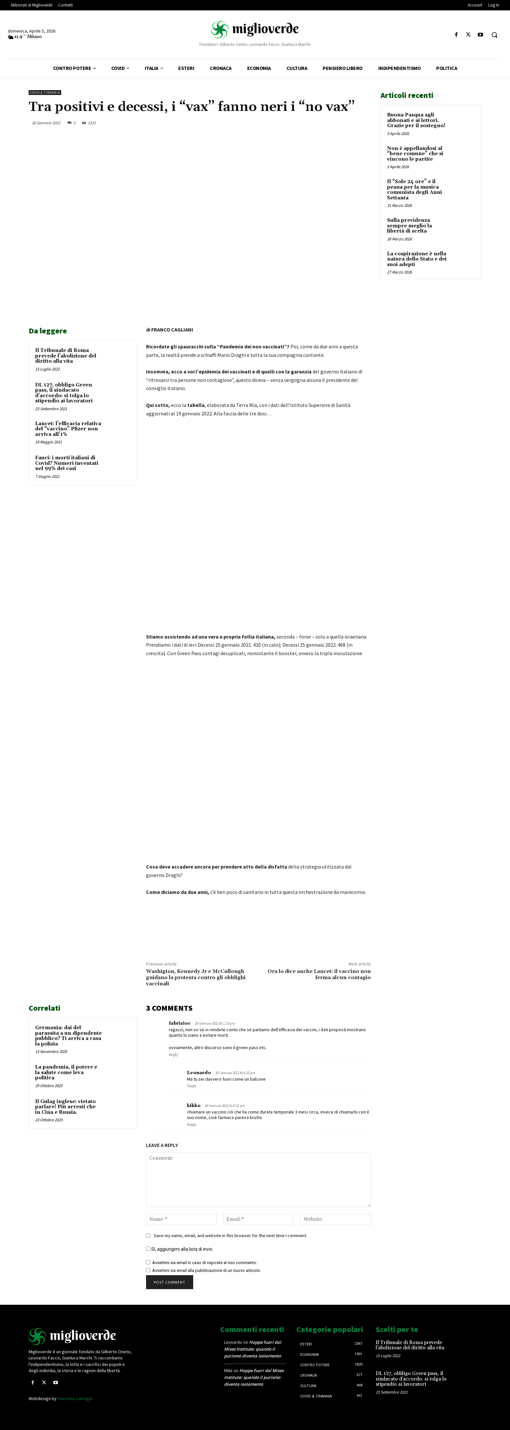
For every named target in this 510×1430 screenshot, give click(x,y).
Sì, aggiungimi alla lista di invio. (179, 1249)
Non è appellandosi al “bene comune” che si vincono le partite (415, 153)
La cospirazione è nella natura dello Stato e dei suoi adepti (417, 259)
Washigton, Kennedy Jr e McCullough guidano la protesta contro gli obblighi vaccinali (196, 977)
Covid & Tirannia (45, 92)
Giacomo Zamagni (75, 1398)
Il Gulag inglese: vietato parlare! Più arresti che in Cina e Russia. (65, 1107)
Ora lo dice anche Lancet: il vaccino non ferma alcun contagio (319, 974)
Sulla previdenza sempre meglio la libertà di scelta (409, 225)
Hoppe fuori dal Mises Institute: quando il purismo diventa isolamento (252, 1349)
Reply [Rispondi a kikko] (191, 1125)
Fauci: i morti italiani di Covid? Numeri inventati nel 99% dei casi (66, 463)
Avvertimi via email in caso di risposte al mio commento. (204, 1262)
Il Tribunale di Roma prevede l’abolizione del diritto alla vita (65, 355)
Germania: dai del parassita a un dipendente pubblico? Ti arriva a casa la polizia (68, 1036)
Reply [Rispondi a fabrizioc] (173, 1055)
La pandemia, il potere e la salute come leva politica (66, 1072)
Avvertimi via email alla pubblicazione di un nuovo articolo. (206, 1270)
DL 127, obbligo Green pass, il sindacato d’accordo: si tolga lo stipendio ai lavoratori (64, 393)
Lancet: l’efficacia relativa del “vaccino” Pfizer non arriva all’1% (68, 429)
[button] (494, 35)
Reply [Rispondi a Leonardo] (191, 1086)
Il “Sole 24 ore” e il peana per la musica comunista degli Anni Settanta (414, 190)
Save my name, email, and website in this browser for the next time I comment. (230, 1235)
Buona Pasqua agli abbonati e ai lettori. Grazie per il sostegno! (416, 120)
